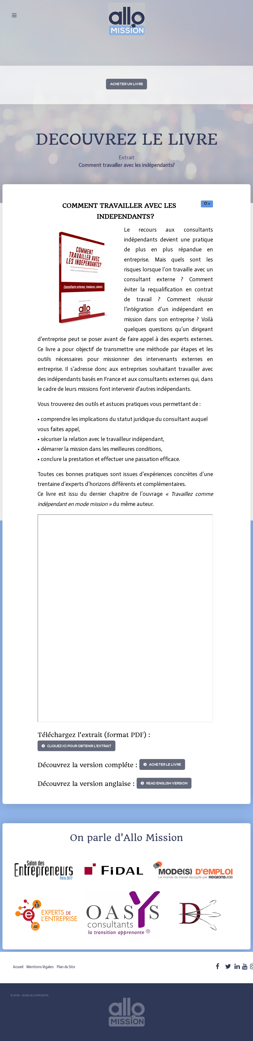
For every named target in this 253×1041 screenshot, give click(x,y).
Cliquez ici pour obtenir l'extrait (79, 746)
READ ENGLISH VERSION (167, 783)
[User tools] (207, 203)
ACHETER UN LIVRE (126, 84)
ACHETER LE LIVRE (165, 764)
